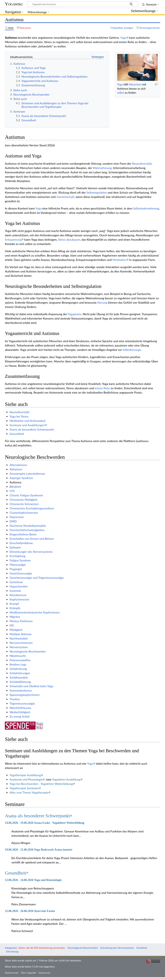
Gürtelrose (16, 582)
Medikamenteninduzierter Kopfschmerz (35, 612)
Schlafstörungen (20, 673)
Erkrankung (12, 951)
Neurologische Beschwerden (28, 651)
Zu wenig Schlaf (19, 716)
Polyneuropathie (20, 660)
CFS (12, 491)
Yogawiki (13, 3)
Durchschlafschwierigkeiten (27, 530)
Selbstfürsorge (132, 349)
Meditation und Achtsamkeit (27, 420)
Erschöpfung (17, 556)
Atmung (102, 302)
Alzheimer (16, 469)
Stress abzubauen (69, 239)
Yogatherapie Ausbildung (25, 775)
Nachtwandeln (19, 638)
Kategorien (11, 947)
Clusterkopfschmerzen (24, 512)
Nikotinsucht (18, 655)
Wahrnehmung (102, 168)
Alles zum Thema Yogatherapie (29, 792)
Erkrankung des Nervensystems (117, 947)
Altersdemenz (18, 465)
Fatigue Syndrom (20, 560)
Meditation (119, 260)
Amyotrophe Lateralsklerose (27, 473)
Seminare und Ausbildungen (27, 425)
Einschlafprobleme (21, 543)
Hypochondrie (19, 586)
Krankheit (141, 947)
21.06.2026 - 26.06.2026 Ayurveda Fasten (30, 911)
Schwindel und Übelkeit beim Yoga (31, 686)
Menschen (135, 84)
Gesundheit (17, 433)
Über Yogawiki (28, 972)
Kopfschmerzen (19, 599)
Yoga (123, 37)
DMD (13, 521)
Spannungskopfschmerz (24, 695)
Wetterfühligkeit (20, 712)
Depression (17, 517)
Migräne (15, 616)
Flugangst (16, 569)
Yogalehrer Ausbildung (66, 779)
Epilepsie (15, 547)
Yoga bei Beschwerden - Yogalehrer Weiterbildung (41, 784)
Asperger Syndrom (21, 478)
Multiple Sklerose (21, 634)
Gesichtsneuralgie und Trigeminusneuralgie (37, 577)
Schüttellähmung (20, 682)
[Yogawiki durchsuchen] (82, 4)
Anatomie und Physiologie (26, 779)
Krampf (14, 603)
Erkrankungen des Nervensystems (31, 551)
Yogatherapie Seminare (24, 788)
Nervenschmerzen (21, 642)
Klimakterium (18, 595)
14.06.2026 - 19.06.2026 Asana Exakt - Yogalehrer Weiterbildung (44, 822)
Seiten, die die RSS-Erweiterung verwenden (42, 947)
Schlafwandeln (19, 677)
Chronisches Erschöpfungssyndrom (32, 508)
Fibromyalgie (18, 564)
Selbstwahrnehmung (146, 208)
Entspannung (13, 239)
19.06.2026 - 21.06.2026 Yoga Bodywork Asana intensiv (38, 849)
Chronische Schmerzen (24, 504)
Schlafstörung (18, 669)
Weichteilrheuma (20, 708)
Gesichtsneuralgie (21, 573)
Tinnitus (15, 699)
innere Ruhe (102, 388)
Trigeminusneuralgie (22, 703)
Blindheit (15, 486)
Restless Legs (18, 664)
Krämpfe (15, 608)
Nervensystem (19, 647)
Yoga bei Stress (19, 416)
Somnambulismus (21, 690)
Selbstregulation (96, 192)
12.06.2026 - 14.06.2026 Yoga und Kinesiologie (33, 880)
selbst (120, 92)
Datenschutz (11, 972)
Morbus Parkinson (21, 621)
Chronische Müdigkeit (23, 499)
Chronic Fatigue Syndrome (26, 495)
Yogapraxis (74, 314)
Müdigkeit (16, 629)
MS (12, 625)
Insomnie (15, 590)
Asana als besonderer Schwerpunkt (32, 429)
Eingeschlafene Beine (23, 534)
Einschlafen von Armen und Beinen (32, 538)
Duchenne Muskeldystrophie (28, 525)
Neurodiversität (142, 163)
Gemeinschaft (65, 197)
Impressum (44, 972)
